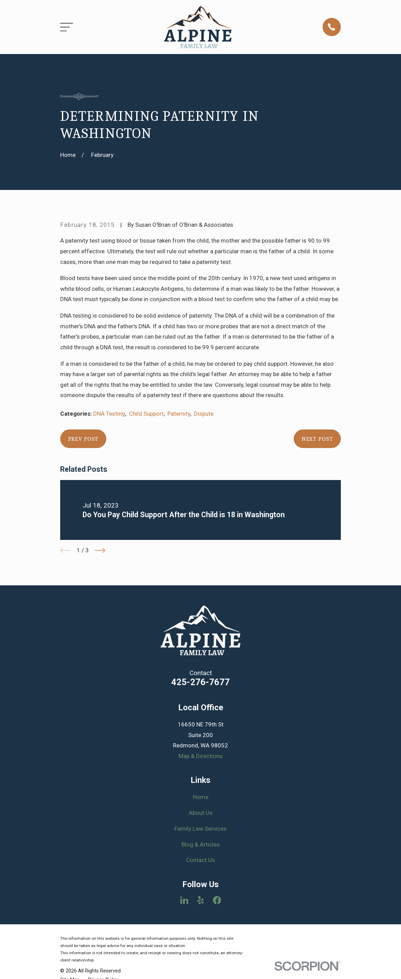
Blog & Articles (201, 844)
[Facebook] (217, 900)
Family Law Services (200, 828)
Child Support (146, 413)
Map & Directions (200, 756)
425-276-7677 (200, 682)
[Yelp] (200, 900)
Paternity (178, 413)
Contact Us (200, 859)
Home (200, 797)
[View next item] (100, 550)
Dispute (204, 413)
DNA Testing (109, 413)
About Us (201, 812)
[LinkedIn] (184, 900)
